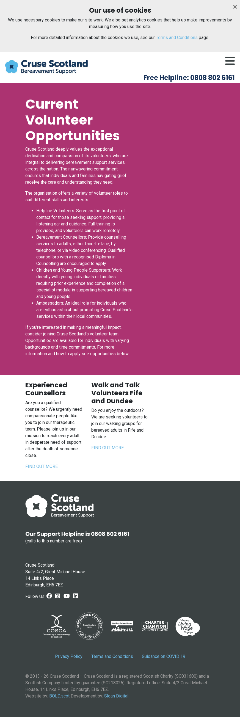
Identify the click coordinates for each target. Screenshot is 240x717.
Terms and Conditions (177, 37)
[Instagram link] (57, 596)
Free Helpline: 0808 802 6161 (189, 77)
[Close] (235, 7)
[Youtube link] (67, 596)
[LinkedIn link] (75, 596)
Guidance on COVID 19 (163, 656)
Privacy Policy (68, 656)
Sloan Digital (116, 696)
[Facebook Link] (49, 596)
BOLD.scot (59, 696)
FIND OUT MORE (41, 466)
